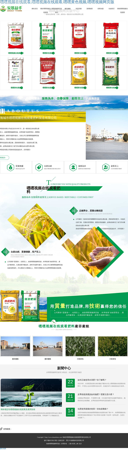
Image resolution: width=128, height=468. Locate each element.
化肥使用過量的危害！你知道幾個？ (93, 409)
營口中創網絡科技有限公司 (75, 440)
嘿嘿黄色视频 (48, 53)
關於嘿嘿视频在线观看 (45, 10)
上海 (76, 443)
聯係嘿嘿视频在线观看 (122, 10)
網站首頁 (35, 8)
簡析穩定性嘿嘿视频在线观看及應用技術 (18, 409)
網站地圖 (3, 448)
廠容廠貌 (68, 8)
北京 (80, 443)
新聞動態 (90, 8)
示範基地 (80, 359)
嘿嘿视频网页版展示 (56, 10)
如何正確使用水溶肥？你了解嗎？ (92, 380)
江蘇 (70, 443)
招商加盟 (101, 8)
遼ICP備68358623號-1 (51, 440)
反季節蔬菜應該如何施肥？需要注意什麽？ (96, 394)
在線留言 (112, 8)
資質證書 (79, 8)
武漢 (73, 443)
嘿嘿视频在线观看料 (16, 53)
